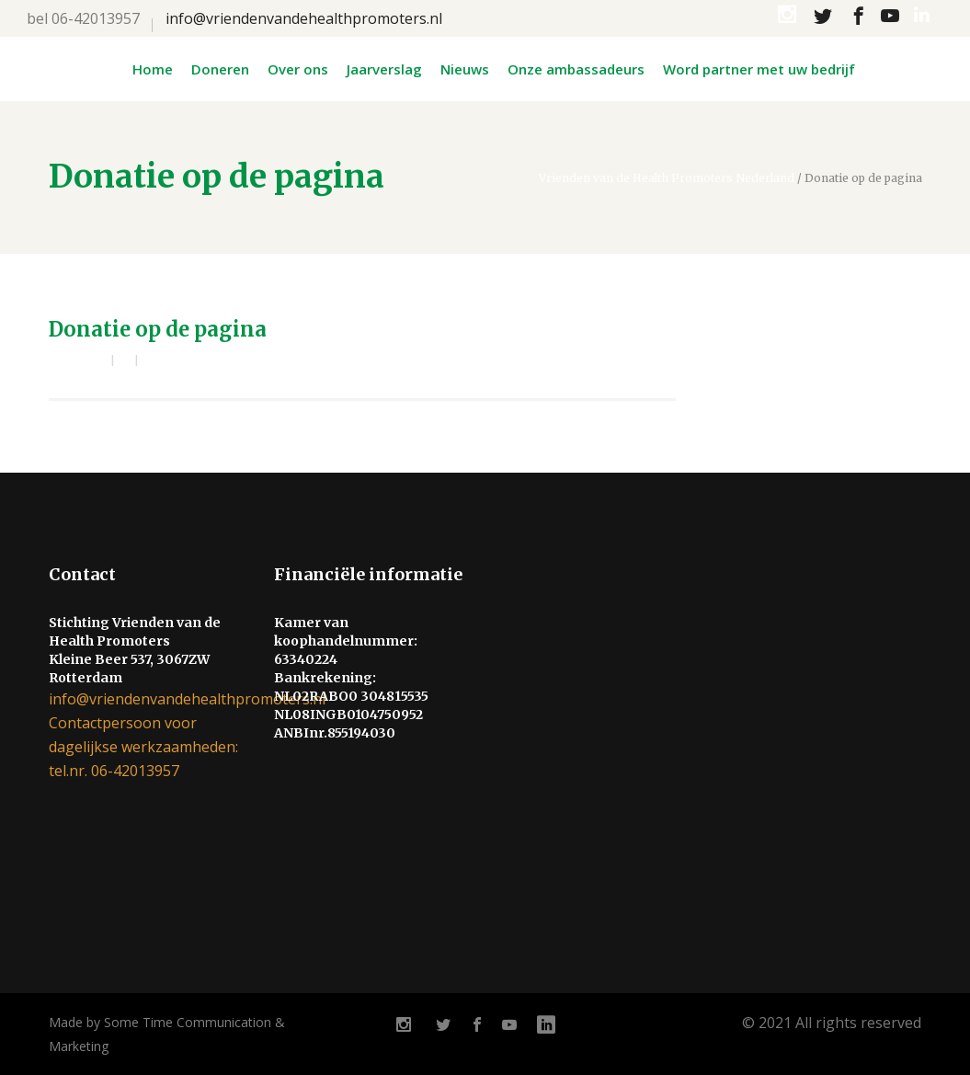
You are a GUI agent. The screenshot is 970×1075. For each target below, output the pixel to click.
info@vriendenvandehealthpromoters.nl (303, 18)
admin (84, 361)
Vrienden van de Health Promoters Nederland (666, 178)
